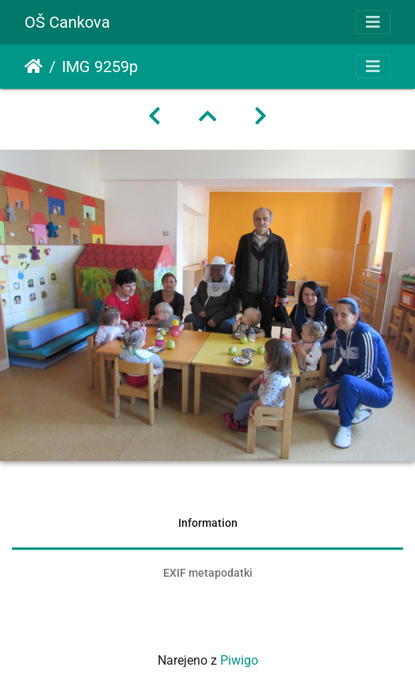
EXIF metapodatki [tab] (208, 572)
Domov (34, 66)
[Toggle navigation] (373, 22)
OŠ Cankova (67, 22)
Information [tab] (208, 523)
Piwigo (239, 660)
